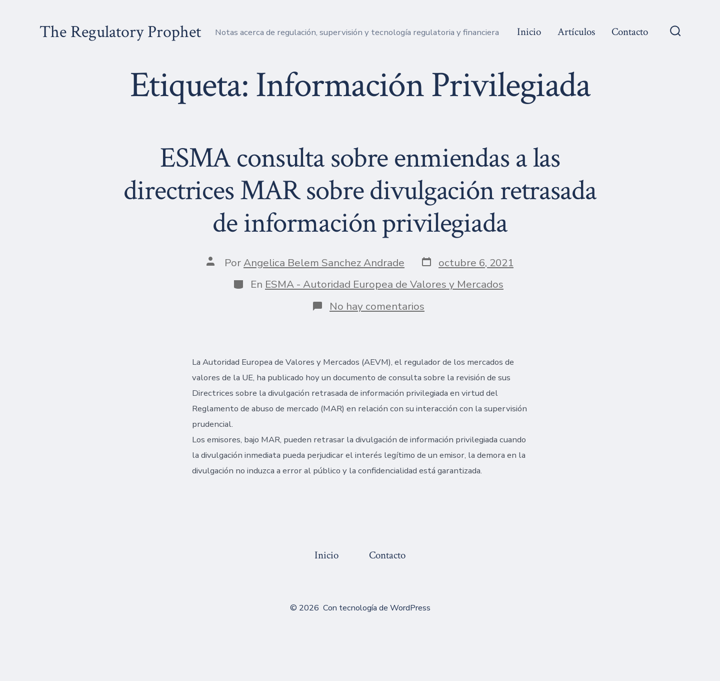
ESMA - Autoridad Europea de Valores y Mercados (384, 284)
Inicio (529, 32)
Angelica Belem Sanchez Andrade (324, 263)
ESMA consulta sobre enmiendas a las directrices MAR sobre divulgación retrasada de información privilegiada (360, 191)
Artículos (576, 32)
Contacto (630, 32)
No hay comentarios (377, 306)
